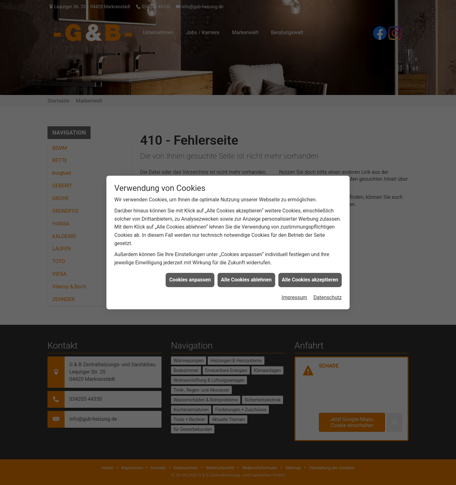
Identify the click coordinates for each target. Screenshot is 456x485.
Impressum (294, 294)
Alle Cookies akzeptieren (310, 277)
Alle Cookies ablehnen (246, 277)
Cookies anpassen (190, 277)
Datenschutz (328, 294)
